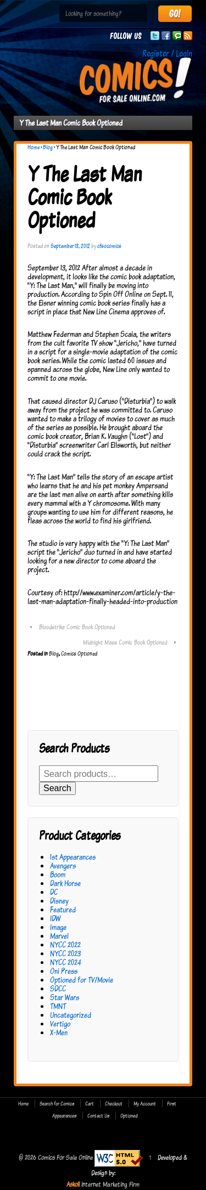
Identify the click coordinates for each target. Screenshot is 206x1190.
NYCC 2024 (65, 962)
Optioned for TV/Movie (81, 979)
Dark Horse (65, 883)
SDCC (58, 988)
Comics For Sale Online (65, 1157)
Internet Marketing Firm (110, 1184)
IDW (55, 918)
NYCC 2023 (65, 953)
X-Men (59, 1032)
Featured (63, 909)
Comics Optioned (79, 653)
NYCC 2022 (65, 944)
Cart (89, 1103)
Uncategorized (70, 1014)
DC (54, 892)
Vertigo (60, 1023)
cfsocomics (109, 245)
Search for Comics (57, 1103)
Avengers (63, 865)
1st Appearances (73, 856)
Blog (48, 147)
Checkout (114, 1103)
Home (33, 147)
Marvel (59, 935)
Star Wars (64, 997)
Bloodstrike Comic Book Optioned (77, 626)
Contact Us (98, 1115)
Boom (57, 874)
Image (58, 927)
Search (57, 788)
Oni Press (63, 971)
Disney (59, 900)
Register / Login (167, 53)
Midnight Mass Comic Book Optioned (125, 642)
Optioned (129, 1115)
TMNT (58, 1006)
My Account (144, 1103)
